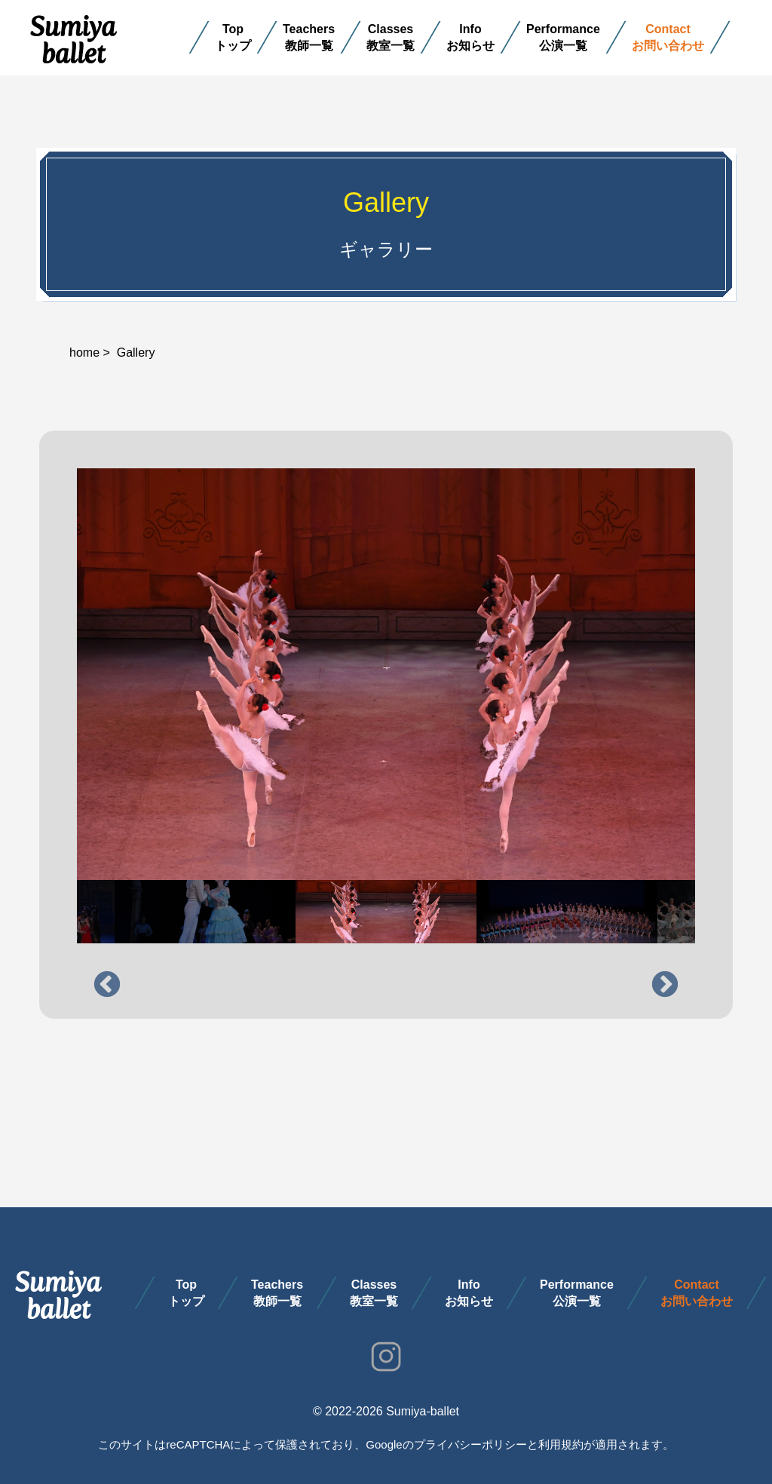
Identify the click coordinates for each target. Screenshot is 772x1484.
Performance (563, 29)
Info (471, 29)
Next (665, 985)
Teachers (309, 29)
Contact (668, 29)
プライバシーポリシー (470, 1444)
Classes (391, 29)
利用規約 (561, 1444)
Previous (107, 985)
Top (233, 29)
